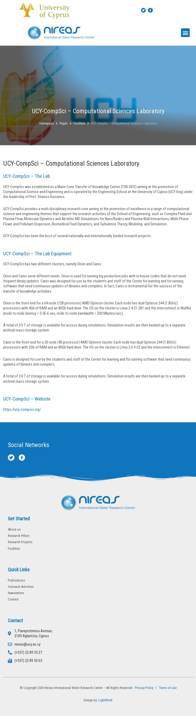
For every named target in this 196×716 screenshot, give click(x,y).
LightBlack (105, 700)
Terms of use (168, 688)
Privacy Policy (143, 688)
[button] (185, 32)
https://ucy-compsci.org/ (22, 409)
